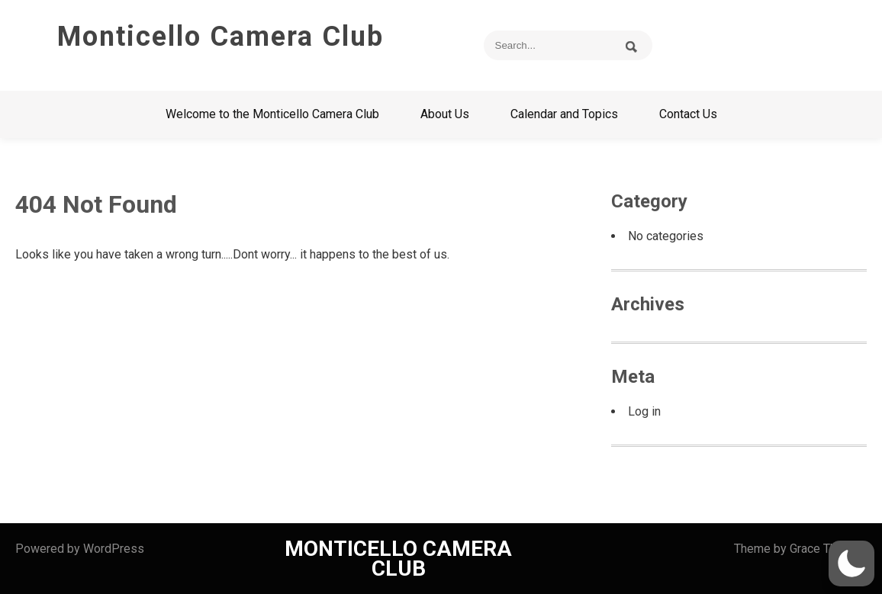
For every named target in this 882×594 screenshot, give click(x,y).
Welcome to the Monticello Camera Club (272, 114)
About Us (444, 114)
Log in (644, 411)
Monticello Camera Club (220, 37)
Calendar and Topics (564, 114)
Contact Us (688, 114)
